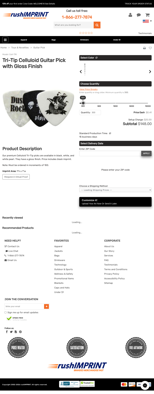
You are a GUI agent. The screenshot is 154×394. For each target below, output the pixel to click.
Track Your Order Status (138, 4)
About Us (109, 250)
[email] (24, 310)
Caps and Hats (62, 291)
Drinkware (84, 40)
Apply (146, 157)
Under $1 (116, 40)
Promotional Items (64, 282)
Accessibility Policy (114, 282)
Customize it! (115, 205)
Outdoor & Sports (63, 272)
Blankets (58, 286)
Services (108, 259)
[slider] (83, 106)
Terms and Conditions (115, 272)
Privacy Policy (111, 277)
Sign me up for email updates (23, 316)
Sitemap (108, 286)
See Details (50, 4)
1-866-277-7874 (77, 17)
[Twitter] (11, 335)
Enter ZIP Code (87, 152)
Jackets (58, 254)
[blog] (16, 335)
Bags (54, 40)
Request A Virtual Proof (16, 177)
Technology (60, 268)
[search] (74, 25)
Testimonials (145, 33)
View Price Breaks (88, 92)
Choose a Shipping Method (93, 189)
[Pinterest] (20, 335)
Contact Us (12, 250)
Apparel (24, 40)
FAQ (106, 263)
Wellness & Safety (63, 277)
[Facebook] (7, 335)
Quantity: (86, 116)
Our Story (109, 254)
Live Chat (11, 254)
